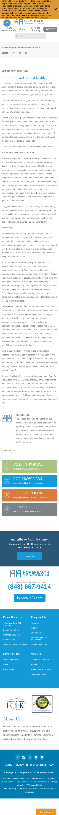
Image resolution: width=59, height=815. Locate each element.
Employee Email (36, 764)
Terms (8, 764)
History (34, 628)
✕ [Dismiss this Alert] (55, 9)
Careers (23, 29)
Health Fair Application (41, 669)
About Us (35, 623)
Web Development (35, 788)
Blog (10, 47)
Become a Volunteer (40, 660)
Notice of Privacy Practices (15, 645)
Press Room (8, 669)
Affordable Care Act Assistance (12, 624)
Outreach (36, 654)
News (5, 665)
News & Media (11, 654)
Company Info (38, 617)
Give (7, 23)
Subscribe (29, 556)
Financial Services (11, 635)
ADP (52, 764)
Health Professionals (9, 29)
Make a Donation (38, 674)
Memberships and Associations (39, 639)
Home (4, 47)
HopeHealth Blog (11, 660)
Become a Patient (29, 598)
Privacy (19, 764)
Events (34, 665)
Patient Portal (50, 30)
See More (44, 18)
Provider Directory (35, 29)
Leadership (36, 633)
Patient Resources (12, 617)
